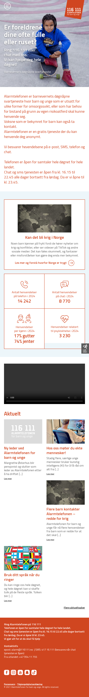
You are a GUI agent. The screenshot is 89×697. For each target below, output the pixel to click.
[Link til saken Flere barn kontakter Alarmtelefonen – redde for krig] (66, 492)
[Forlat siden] (85, 348)
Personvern (9, 684)
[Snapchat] (27, 672)
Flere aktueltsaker (74, 608)
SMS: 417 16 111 (44, 649)
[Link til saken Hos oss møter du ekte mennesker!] (66, 431)
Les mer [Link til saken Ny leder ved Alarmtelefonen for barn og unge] (8, 478)
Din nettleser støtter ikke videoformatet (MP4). (44, 384)
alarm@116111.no (22, 649)
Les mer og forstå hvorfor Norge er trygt (44, 263)
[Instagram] (13, 672)
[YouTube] (20, 672)
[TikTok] (34, 672)
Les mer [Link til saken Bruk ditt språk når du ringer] (8, 600)
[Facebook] (6, 672)
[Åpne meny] (7, 7)
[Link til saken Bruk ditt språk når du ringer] (23, 558)
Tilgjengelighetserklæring (29, 684)
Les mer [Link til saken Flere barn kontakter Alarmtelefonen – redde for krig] (50, 539)
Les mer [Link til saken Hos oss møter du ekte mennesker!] (50, 474)
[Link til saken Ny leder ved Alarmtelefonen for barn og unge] (23, 431)
